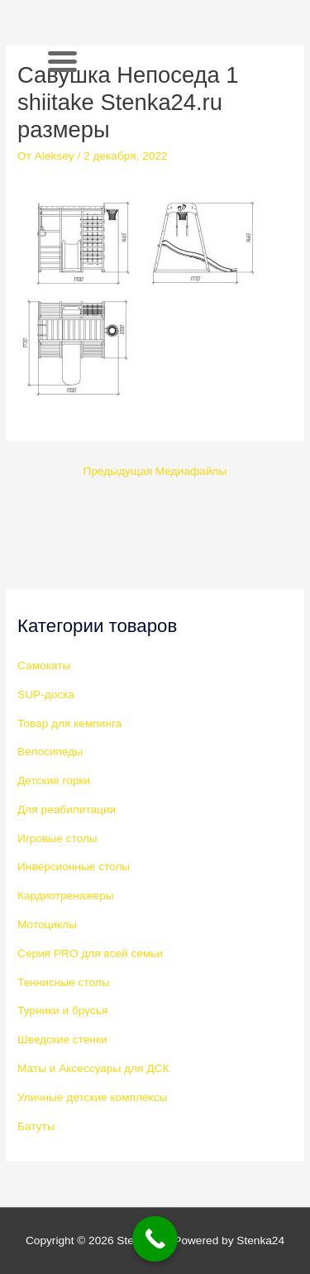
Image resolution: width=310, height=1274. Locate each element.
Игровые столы (57, 838)
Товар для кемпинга (69, 723)
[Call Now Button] (155, 1239)
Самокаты (43, 665)
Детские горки (53, 780)
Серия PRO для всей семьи (90, 953)
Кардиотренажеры (65, 895)
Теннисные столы (63, 982)
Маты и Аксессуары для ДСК (93, 1068)
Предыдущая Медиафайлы (155, 471)
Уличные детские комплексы (92, 1097)
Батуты (36, 1126)
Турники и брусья (62, 1010)
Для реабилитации (66, 809)
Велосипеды (50, 751)
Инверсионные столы (73, 866)
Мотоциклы (47, 924)
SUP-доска (45, 694)
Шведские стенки (62, 1039)
